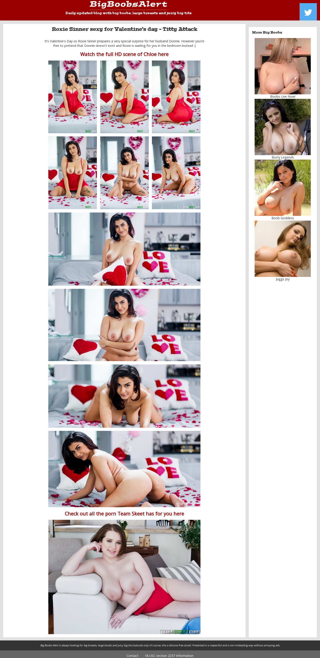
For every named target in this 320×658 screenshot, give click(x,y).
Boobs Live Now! (282, 93)
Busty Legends (283, 154)
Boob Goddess (282, 215)
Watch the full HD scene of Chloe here (124, 51)
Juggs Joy (283, 276)
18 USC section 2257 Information (169, 652)
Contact (132, 652)
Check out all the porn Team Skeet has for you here (124, 510)
